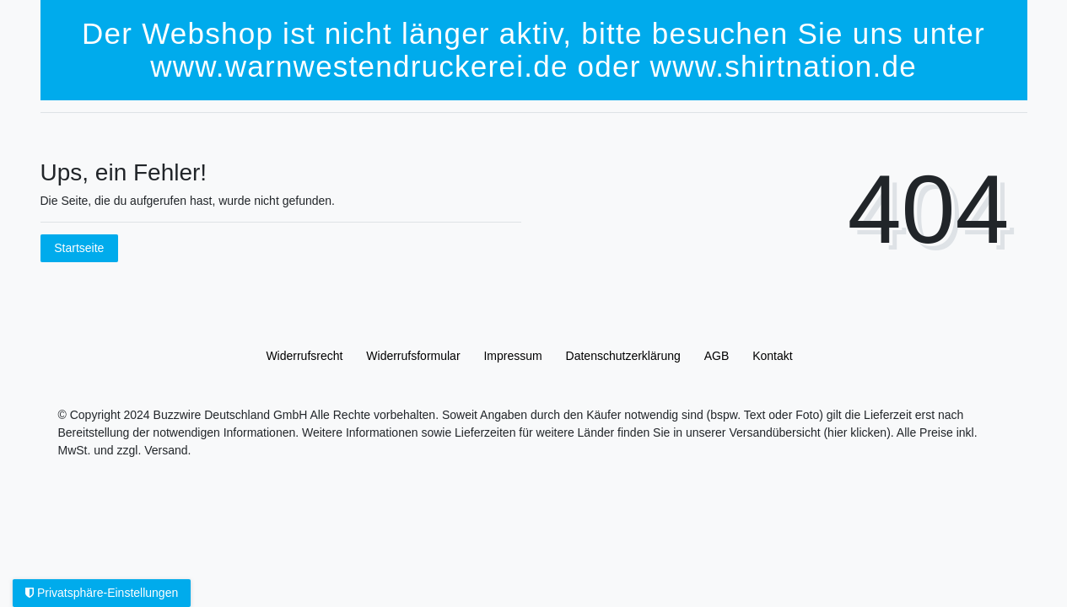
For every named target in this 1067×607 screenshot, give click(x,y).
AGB (717, 356)
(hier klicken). (858, 432)
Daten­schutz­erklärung (623, 356)
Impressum (512, 356)
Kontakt (772, 356)
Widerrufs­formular (413, 356)
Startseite (79, 248)
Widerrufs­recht (304, 356)
